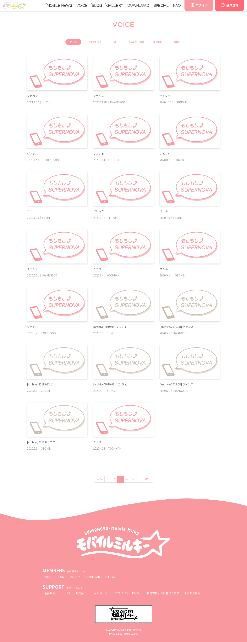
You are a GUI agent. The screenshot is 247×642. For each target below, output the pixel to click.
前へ (99, 479)
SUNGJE (115, 42)
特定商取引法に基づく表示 (163, 593)
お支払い (81, 593)
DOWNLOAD (138, 6)
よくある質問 (192, 593)
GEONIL (175, 42)
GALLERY (114, 6)
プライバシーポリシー (128, 593)
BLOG (97, 6)
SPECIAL (161, 6)
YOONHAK (95, 42)
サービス (65, 593)
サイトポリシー (100, 593)
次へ (148, 479)
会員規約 (49, 593)
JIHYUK (157, 42)
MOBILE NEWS (59, 6)
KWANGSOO (136, 42)
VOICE (82, 6)
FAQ (177, 6)
